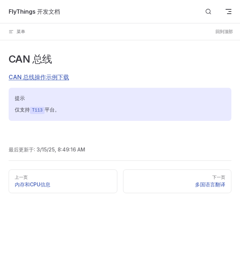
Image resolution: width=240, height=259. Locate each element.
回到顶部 (224, 31)
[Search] (208, 12)
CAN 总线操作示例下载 (39, 77)
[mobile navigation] (228, 11)
